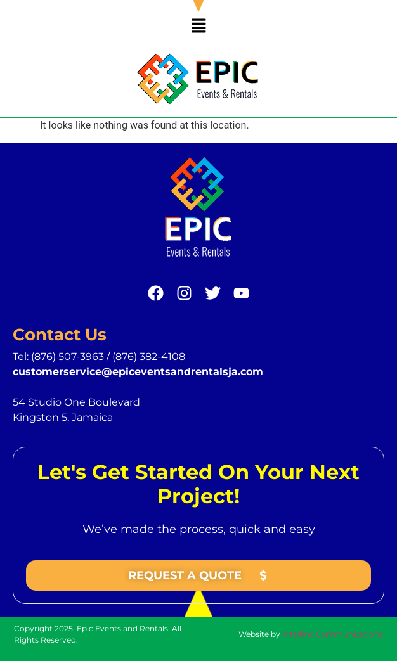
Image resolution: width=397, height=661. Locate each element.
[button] (198, 27)
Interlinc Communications (332, 634)
